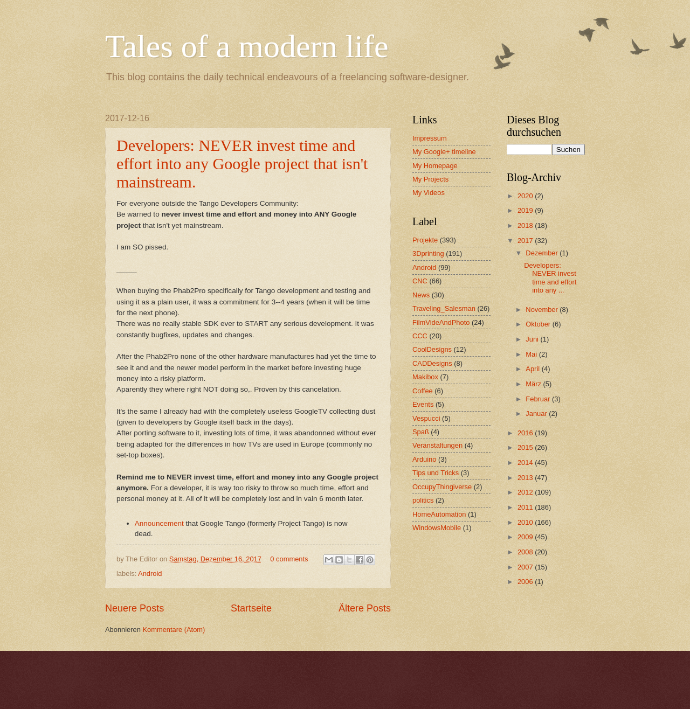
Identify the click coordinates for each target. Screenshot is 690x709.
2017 (526, 241)
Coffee (422, 391)
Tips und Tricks (435, 473)
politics (422, 500)
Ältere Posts (365, 608)
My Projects (430, 179)
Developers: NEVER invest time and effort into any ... (550, 277)
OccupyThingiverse (442, 487)
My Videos (428, 193)
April (533, 369)
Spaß (420, 432)
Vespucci (426, 418)
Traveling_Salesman (443, 308)
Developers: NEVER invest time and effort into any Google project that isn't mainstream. (242, 163)
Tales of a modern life (247, 46)
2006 (526, 582)
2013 (526, 478)
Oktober (539, 324)
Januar (537, 413)
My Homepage (435, 166)
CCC (419, 336)
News (421, 295)
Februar (539, 399)
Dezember (543, 253)
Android (150, 573)
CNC (419, 281)
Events (422, 404)
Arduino (424, 459)
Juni (533, 339)
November (543, 309)
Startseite (251, 608)
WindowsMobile (436, 528)
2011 (526, 507)
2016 (526, 433)
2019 (526, 210)
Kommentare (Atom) (173, 629)
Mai (532, 354)
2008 (526, 552)
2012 (526, 492)
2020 (526, 196)
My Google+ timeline (444, 152)
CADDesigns (432, 363)
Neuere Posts (134, 608)
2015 (526, 447)
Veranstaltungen (437, 445)
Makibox (425, 377)
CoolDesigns (432, 349)
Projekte (425, 240)
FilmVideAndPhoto (441, 322)
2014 (526, 462)
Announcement (160, 523)
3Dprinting (428, 253)
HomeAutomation (439, 514)
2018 (526, 225)
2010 (526, 522)
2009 (526, 537)
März (534, 384)
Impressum (429, 138)
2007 (526, 567)
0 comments (289, 559)
